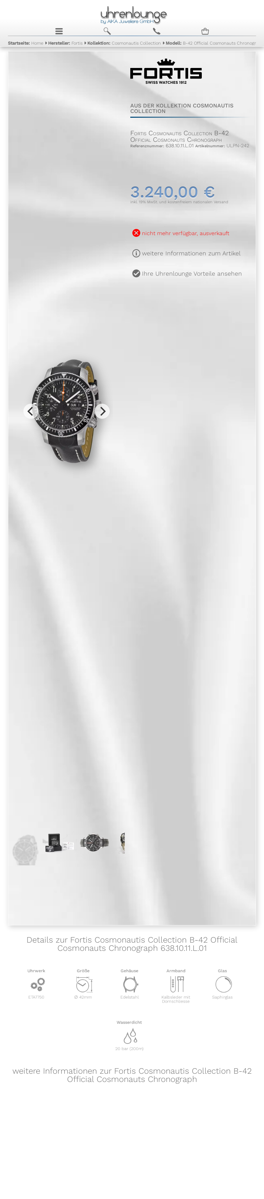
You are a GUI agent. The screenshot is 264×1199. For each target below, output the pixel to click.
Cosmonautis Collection (124, 43)
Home (25, 43)
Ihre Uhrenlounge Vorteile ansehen (192, 273)
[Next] (102, 411)
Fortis (65, 43)
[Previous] (30, 411)
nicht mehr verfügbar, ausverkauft (185, 233)
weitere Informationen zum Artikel (191, 253)
